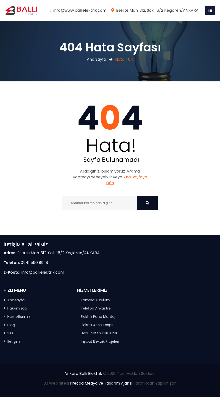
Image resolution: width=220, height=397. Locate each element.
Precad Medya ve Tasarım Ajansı (101, 383)
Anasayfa (16, 300)
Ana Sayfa (96, 59)
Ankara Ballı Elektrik (83, 373)
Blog (11, 324)
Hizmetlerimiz (18, 316)
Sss (10, 333)
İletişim (13, 341)
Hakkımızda (17, 308)
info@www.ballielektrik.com (79, 10)
